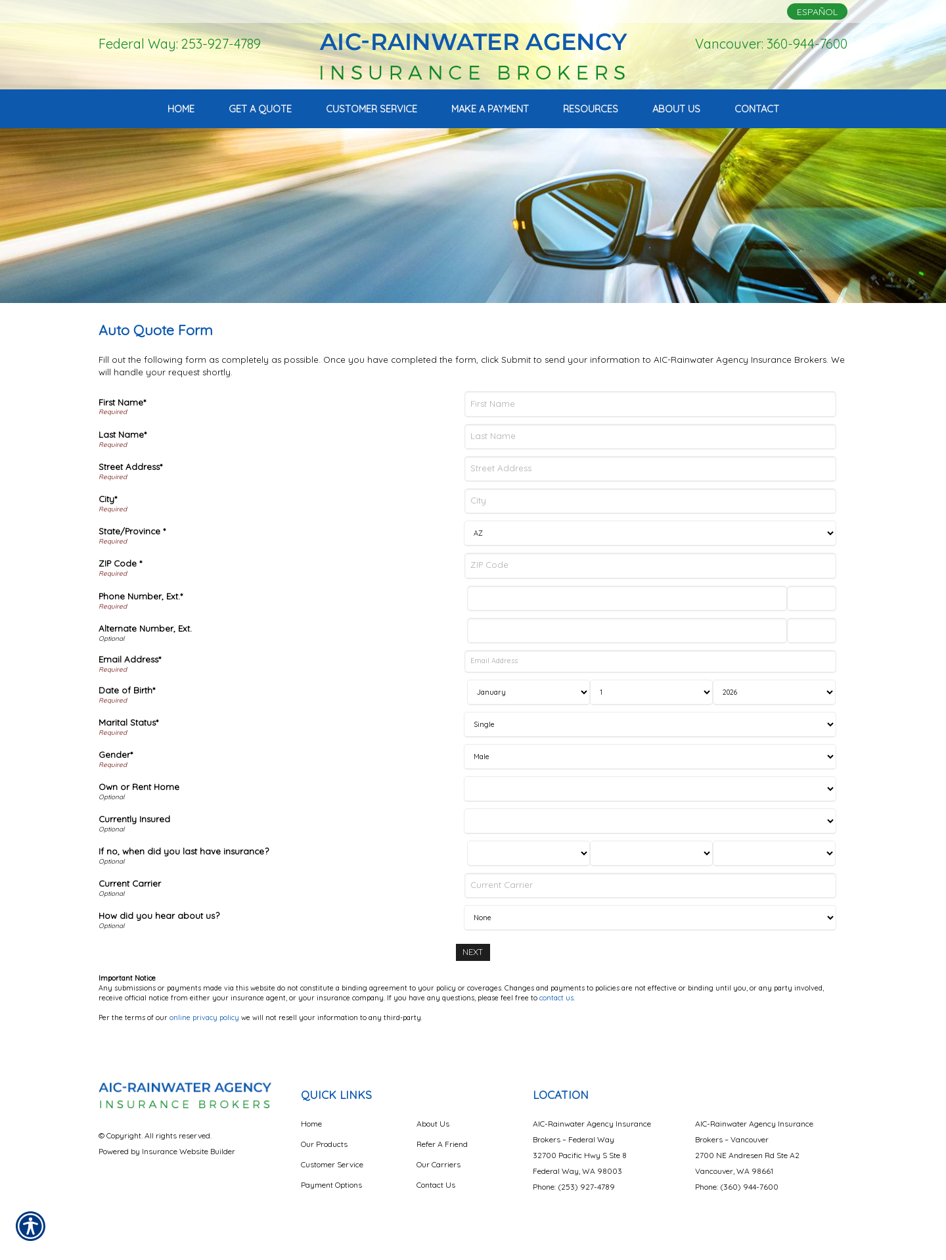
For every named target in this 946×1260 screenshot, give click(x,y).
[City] (650, 501)
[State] (650, 533)
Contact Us (436, 1185)
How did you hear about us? (159, 915)
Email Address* (130, 659)
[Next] (473, 952)
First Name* (122, 402)
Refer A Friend (442, 1144)
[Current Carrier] (650, 885)
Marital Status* (128, 722)
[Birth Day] (651, 692)
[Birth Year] (774, 692)
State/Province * (132, 531)
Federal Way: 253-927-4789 (180, 43)
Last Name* (122, 434)
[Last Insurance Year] (774, 853)
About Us (433, 1124)
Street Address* (130, 466)
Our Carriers (439, 1164)
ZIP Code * (120, 563)
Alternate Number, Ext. (145, 628)
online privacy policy (204, 1017)
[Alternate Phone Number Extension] (811, 630)
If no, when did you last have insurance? (184, 851)
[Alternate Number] (626, 630)
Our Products (324, 1144)
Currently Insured (134, 819)
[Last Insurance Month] (528, 853)
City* (108, 499)
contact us (556, 997)
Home (311, 1124)
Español (817, 12)
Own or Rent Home (139, 787)
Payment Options (331, 1185)
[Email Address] (650, 661)
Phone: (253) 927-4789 (574, 1187)
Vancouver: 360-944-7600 (771, 43)
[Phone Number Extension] (811, 598)
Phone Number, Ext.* (141, 596)
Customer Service (332, 1164)
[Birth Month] (528, 692)
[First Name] (650, 404)
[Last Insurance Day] (651, 853)
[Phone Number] (626, 598)
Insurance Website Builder (188, 1151)
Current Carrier (130, 883)
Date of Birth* (127, 690)
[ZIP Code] (650, 565)
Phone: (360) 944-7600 (736, 1187)
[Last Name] (650, 437)
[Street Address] (650, 469)
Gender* (116, 754)
